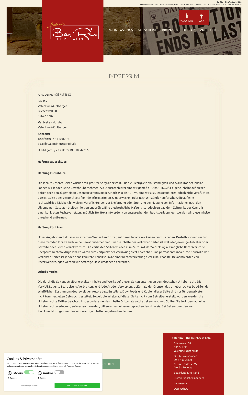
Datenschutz (181, 388)
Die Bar (189, 30)
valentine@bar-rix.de (186, 350)
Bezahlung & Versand (186, 372)
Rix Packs (170, 30)
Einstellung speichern (29, 386)
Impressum (180, 383)
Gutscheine (147, 30)
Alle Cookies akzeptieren (77, 386)
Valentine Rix (211, 30)
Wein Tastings (121, 30)
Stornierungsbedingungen (189, 377)
